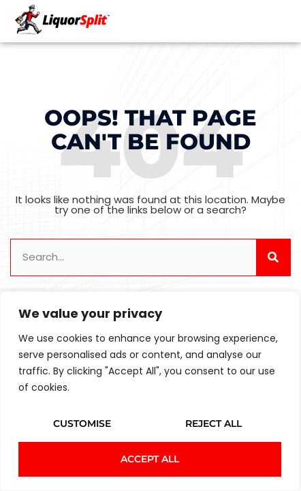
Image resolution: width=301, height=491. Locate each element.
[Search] (273, 257)
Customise (82, 423)
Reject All (213, 423)
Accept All (150, 459)
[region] (150, 391)
